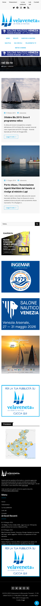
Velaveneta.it (13, 2)
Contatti (36, 2)
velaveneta (22, 113)
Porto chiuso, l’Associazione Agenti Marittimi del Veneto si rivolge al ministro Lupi (19, 188)
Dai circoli (18, 43)
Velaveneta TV (30, 43)
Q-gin (23, 600)
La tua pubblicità (7, 507)
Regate (15, 38)
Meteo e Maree (20, 48)
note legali (25, 485)
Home (4, 2)
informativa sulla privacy (11, 491)
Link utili (4, 510)
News (8, 38)
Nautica (8, 43)
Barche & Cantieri (28, 38)
